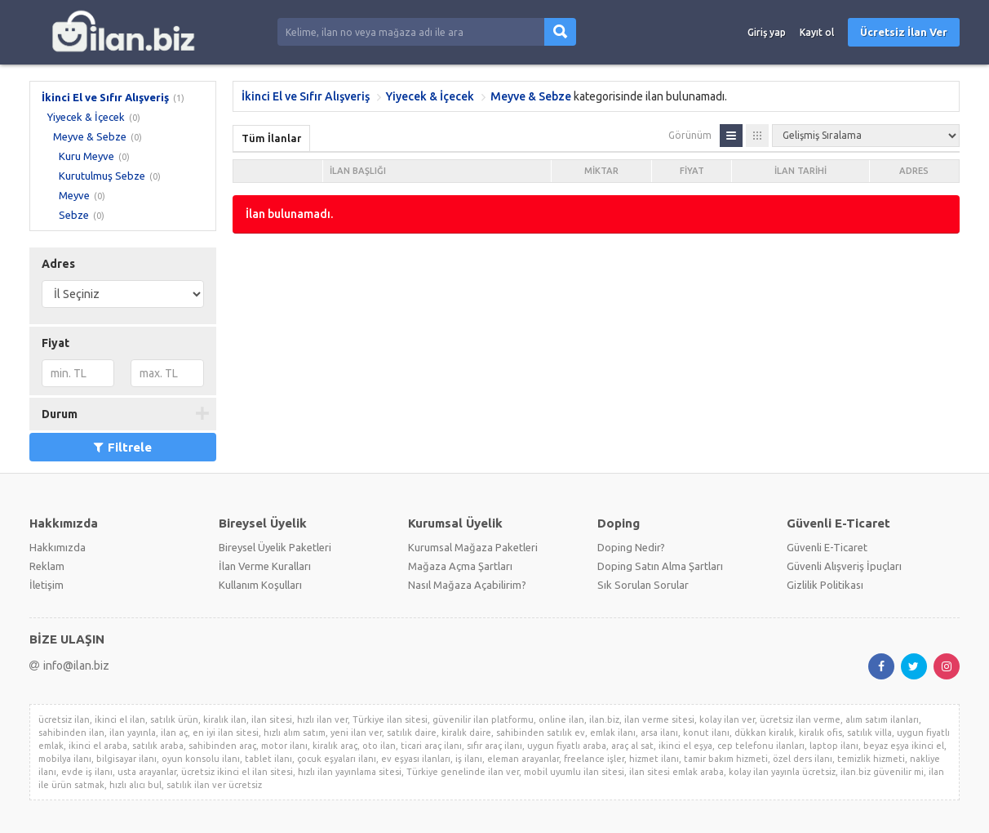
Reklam (46, 566)
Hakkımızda (57, 547)
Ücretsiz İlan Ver (903, 32)
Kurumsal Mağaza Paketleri (473, 547)
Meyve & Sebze (89, 136)
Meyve (74, 195)
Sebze (74, 214)
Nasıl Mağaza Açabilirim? (467, 584)
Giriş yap (766, 32)
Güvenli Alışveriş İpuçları (844, 566)
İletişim (46, 584)
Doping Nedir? (631, 547)
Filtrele (123, 447)
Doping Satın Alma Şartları (660, 566)
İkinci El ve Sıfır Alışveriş (105, 97)
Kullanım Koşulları (260, 584)
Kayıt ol (817, 32)
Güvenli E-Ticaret (827, 547)
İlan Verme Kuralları (265, 566)
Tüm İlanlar (271, 138)
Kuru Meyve (86, 156)
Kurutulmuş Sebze (102, 175)
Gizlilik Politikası (825, 584)
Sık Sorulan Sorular (643, 584)
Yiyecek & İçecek (86, 116)
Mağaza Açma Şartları (460, 566)
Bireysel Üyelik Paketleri (275, 547)
